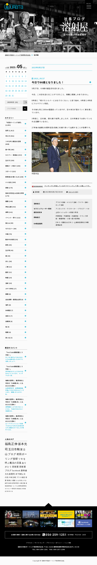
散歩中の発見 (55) (11, 239)
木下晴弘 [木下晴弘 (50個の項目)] (19, 474)
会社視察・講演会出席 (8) (14, 299)
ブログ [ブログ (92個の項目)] (12, 454)
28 (26, 91)
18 (16, 86)
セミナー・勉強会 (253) (13, 155)
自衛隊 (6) (9, 321)
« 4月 (7, 67)
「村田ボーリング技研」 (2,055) (13, 123)
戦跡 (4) (8, 332)
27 (22, 91)
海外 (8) (8, 305)
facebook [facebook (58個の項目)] (16, 470)
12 (19, 81)
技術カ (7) (9, 316)
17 (13, 86)
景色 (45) (8, 245)
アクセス (29, 543)
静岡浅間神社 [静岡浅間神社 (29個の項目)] (22, 486)
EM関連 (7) (9, 310)
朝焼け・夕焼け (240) (12, 166)
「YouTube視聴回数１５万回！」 (14, 356)
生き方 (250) (9, 160)
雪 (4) (7, 327)
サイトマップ (39, 543)
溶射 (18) (8, 283)
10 (13, 81)
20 (22, 86)
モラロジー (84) (10, 229)
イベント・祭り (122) (12, 218)
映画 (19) (8, 278)
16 (10, 86)
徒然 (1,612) (9, 130)
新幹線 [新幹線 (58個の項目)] (24, 470)
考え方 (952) (9, 136)
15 (6, 86)
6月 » (25, 67)
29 (6, 95)
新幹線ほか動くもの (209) (14, 177)
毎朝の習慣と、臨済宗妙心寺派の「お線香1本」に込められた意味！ (14, 387)
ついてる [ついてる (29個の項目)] (15, 486)
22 (6, 91)
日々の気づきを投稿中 (75, 26)
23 (10, 91)
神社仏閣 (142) (10, 207)
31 (13, 95)
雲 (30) (7, 256)
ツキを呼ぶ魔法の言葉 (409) (13, 142)
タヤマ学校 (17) (10, 289)
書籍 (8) (8, 294)
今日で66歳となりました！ (48, 82)
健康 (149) (9, 201)
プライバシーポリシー (54, 543)
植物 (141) (9, 212)
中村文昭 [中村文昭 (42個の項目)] (12, 477)
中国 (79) (8, 234)
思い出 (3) (9, 338)
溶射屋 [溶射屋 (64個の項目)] (15, 467)
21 (26, 86)
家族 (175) (9, 188)
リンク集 (67, 543)
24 (13, 91)
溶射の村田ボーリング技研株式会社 (18, 55)
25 (16, 91)
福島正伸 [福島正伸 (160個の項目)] (11, 444)
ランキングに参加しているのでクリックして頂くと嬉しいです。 (61, 186)
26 (19, 91)
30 (10, 95)
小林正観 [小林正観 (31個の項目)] (22, 483)
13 (22, 81)
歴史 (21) (8, 272)
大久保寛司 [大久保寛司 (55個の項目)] (10, 474)
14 (26, 81)
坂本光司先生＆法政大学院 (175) (14, 194)
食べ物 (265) (9, 149)
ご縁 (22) (8, 267)
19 (19, 86)
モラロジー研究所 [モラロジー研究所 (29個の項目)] (10, 488)
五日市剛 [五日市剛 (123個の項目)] (14, 449)
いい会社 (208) (10, 182)
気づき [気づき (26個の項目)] (11, 491)
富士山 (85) (9, 223)
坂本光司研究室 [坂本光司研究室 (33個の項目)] (13, 483)
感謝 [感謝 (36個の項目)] (14, 480)
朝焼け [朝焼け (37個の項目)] (9, 480)
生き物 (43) (9, 250)
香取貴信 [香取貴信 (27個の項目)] (19, 488)
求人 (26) (8, 261)
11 (16, 81)
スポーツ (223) (10, 171)
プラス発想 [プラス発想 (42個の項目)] (20, 477)
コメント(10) (73, 192)
